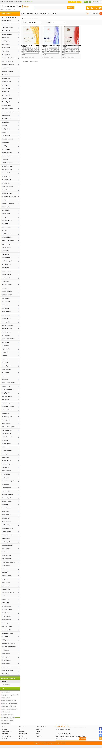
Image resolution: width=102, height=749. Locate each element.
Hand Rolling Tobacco (7, 396)
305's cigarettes (5, 477)
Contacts (22, 726)
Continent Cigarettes (7, 328)
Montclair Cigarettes (6, 257)
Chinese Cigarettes (6, 673)
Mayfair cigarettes (6, 453)
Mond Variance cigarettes (8, 592)
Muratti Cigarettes (6, 146)
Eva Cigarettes (5, 342)
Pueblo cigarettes (6, 484)
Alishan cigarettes (6, 599)
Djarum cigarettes (6, 95)
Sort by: (25, 22)
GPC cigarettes (5, 230)
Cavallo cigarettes (6, 565)
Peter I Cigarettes (6, 149)
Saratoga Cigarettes (6, 271)
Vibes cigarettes (5, 636)
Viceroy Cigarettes (6, 190)
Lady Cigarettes (5, 352)
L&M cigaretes (5, 37)
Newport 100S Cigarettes (7, 714)
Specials (5, 734)
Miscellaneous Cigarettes (8, 406)
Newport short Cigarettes (7, 720)
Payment (22, 731)
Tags (37, 734)
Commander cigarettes (7, 437)
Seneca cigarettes (6, 420)
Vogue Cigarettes (6, 183)
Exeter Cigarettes (6, 511)
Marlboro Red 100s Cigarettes (8, 706)
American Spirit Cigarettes (8, 203)
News (38, 731)
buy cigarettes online (6, 692)
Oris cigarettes (5, 596)
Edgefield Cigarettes (6, 501)
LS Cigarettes (5, 362)
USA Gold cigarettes (6, 284)
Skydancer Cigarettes (7, 497)
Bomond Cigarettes (6, 318)
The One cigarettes (6, 623)
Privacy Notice (24, 738)
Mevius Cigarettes (6, 135)
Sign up (79, 1)
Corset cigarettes (6, 582)
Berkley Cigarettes (6, 514)
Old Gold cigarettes (6, 460)
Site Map (22, 736)
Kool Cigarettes (5, 129)
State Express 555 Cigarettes (9, 196)
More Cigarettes (5, 142)
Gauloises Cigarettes (7, 98)
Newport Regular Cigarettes (8, 717)
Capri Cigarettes (6, 210)
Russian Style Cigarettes (8, 173)
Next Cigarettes (5, 372)
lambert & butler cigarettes (8, 240)
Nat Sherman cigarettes (7, 261)
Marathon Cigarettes (7, 450)
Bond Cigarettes (5, 68)
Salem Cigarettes (6, 176)
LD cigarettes (5, 355)
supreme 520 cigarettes (7, 545)
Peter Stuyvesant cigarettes (8, 481)
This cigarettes (5, 467)
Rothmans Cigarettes (7, 169)
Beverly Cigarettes (6, 311)
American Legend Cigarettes (9, 426)
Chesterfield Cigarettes (7, 71)
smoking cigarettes (5, 723)
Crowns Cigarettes (6, 508)
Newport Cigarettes (6, 20)
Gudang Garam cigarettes (8, 112)
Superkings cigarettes (7, 667)
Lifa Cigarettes (5, 359)
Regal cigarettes (6, 298)
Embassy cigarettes (6, 629)
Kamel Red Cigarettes (7, 237)
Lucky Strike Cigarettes (7, 27)
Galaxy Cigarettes (6, 345)
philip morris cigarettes (7, 409)
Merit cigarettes (5, 250)
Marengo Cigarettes (6, 365)
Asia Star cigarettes (6, 541)
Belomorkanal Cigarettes (8, 64)
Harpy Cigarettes (6, 349)
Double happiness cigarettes (8, 643)
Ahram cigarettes (6, 301)
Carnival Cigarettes (6, 433)
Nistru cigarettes (6, 376)
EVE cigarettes (5, 440)
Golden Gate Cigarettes (7, 108)
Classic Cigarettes (6, 74)
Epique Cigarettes (6, 85)
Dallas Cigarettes (6, 78)
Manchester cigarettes (7, 88)
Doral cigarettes (5, 217)
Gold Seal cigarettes (6, 575)
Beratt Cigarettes (6, 308)
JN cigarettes (5, 579)
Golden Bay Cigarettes (7, 494)
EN (85, 1)
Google (38, 736)
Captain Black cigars (7, 626)
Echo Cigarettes (5, 504)
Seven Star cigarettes (7, 606)
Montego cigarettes (6, 487)
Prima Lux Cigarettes (7, 156)
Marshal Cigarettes (6, 369)
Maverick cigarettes (6, 247)
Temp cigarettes (5, 399)
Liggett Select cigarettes (7, 244)
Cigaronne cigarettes (7, 294)
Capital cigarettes (6, 322)
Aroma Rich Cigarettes (7, 61)
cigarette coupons (5, 697)
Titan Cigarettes (5, 413)
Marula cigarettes (6, 585)
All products (6, 736)
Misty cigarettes (5, 254)
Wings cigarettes (6, 474)
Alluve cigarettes (6, 613)
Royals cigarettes (6, 657)
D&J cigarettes (5, 572)
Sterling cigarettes (6, 663)
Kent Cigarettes (5, 122)
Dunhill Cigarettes (6, 41)
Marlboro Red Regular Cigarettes (9, 709)
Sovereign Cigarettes (7, 193)
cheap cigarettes (5, 695)
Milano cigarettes (6, 589)
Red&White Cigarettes (7, 162)
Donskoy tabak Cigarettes (8, 338)
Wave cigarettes (5, 288)
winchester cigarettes (7, 416)
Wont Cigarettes (5, 200)
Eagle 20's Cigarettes (7, 220)
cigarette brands (14, 695)
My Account (23, 734)
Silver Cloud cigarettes (7, 535)
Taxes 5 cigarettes (6, 548)
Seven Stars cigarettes (7, 528)
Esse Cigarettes (5, 91)
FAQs (20, 729)
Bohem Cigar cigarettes (7, 403)
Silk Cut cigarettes (6, 660)
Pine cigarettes (5, 602)
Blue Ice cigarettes (6, 555)
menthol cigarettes (5, 712)
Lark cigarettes (5, 447)
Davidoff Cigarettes (6, 81)
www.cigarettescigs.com (49, 743)
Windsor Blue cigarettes (7, 670)
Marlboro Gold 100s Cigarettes (8, 700)
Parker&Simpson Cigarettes (8, 382)
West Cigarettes (5, 51)
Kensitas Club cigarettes (7, 633)
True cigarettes (5, 281)
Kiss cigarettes (5, 125)
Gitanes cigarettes (6, 423)
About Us (39, 729)
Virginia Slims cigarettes (7, 186)
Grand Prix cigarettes (7, 234)
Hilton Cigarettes (6, 54)
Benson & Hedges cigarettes (9, 58)
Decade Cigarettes (6, 521)
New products (6, 731)
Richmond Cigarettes (7, 166)
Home (70, 1)
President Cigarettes (7, 152)
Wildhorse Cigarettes (7, 291)
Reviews (4, 738)
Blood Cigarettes (6, 315)
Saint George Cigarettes (7, 389)
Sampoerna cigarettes (7, 105)
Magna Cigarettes (6, 132)
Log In (74, 1)
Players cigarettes (6, 653)
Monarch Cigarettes (6, 531)
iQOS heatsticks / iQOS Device (9, 17)
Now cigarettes (5, 457)
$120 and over (6, 684)
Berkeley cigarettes (6, 619)
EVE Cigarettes (5, 223)
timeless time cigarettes (7, 464)
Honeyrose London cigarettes (9, 646)
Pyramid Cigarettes (6, 264)
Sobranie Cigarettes (6, 179)
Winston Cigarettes (6, 30)
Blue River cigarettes (7, 552)
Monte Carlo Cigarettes (7, 139)
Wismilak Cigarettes (6, 118)
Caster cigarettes (6, 569)
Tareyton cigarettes (6, 278)
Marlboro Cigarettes (6, 24)
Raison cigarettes (6, 538)
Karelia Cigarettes (6, 115)
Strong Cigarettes (6, 393)
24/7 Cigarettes (5, 640)
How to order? (41, 726)
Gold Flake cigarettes (7, 430)
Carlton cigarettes (6, 213)
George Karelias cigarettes (8, 562)
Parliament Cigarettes (7, 34)
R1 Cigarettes (5, 159)
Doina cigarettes (6, 335)
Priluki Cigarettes (6, 386)
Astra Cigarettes (5, 305)
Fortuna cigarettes (6, 227)
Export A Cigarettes (6, 443)
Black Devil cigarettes (7, 558)
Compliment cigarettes (7, 325)
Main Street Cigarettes (7, 525)
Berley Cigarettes (6, 518)
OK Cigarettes (5, 379)
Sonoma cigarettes (6, 274)
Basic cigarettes (5, 206)
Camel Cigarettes (6, 44)
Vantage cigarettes (6, 470)
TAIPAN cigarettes (6, 616)
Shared (4, 729)
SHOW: (49, 22)
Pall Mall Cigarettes (6, 47)
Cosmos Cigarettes (6, 332)
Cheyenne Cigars (6, 491)
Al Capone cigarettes (7, 609)
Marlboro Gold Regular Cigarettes (9, 703)
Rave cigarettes (5, 267)
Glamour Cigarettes (6, 102)
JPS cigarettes (5, 650)
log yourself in (27, 1)
